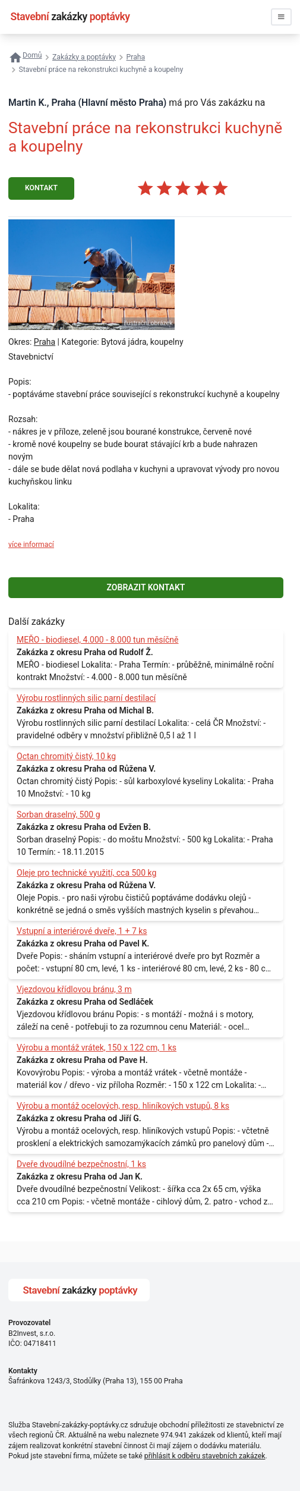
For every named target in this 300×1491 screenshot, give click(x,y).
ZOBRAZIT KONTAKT (146, 587)
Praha (44, 342)
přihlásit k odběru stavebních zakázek (205, 1456)
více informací (31, 544)
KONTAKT (41, 188)
